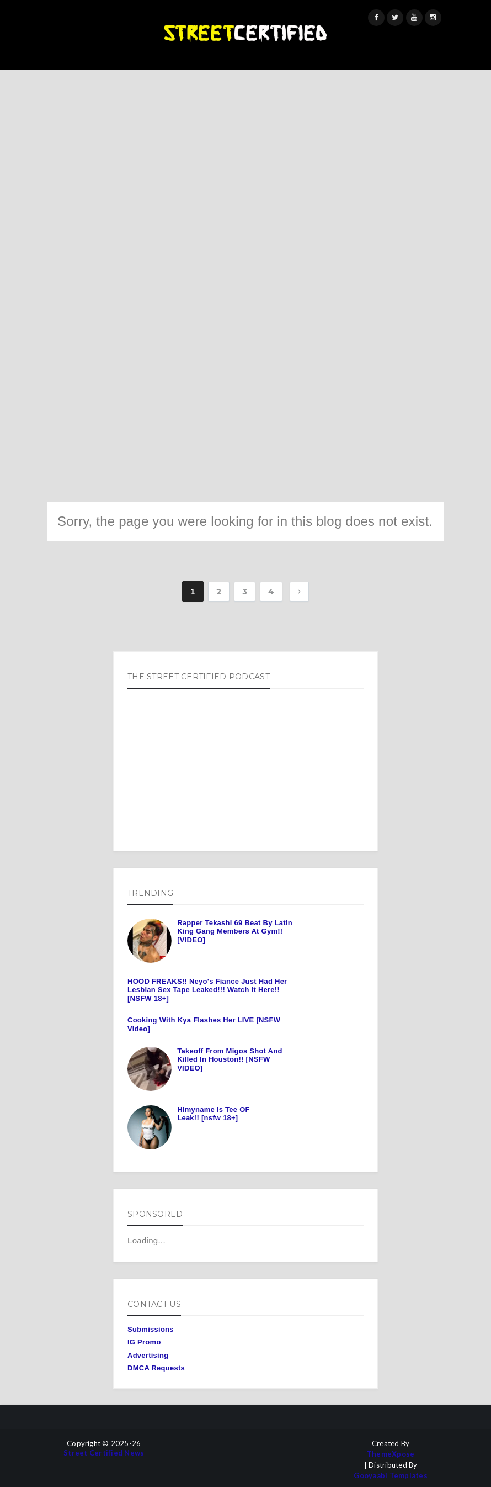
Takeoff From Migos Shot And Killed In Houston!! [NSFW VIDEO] (229, 1059)
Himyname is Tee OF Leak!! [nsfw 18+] (213, 1113)
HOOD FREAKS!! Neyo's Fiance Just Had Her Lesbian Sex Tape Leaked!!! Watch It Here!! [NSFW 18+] (207, 990)
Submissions (150, 1329)
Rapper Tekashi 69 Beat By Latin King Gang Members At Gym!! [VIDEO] (234, 931)
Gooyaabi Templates (391, 1476)
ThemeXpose (391, 1454)
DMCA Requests (156, 1368)
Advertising (147, 1355)
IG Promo (144, 1342)
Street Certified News (103, 1453)
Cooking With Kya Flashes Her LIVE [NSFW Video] (203, 1024)
